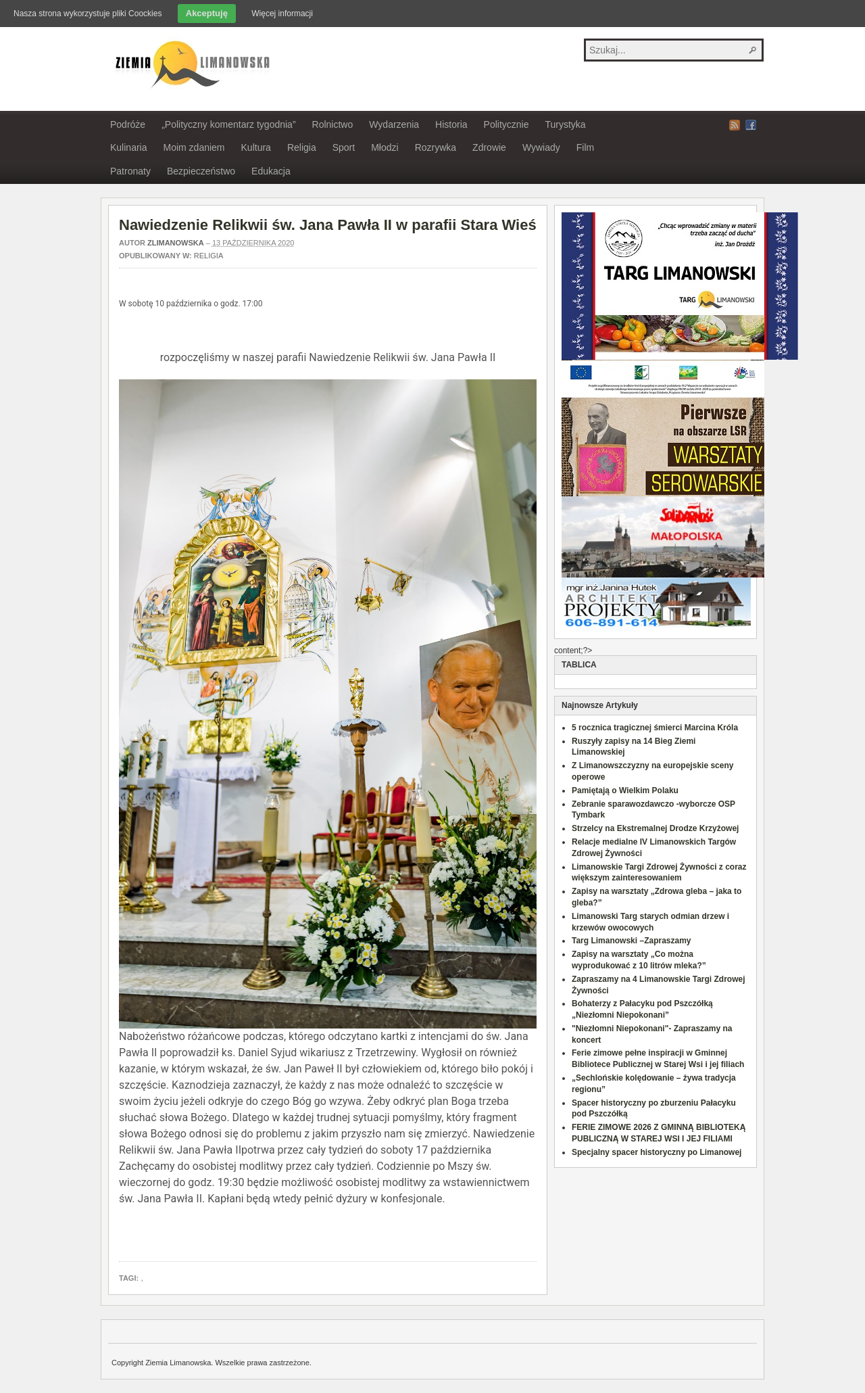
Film (585, 147)
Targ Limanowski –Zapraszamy (631, 940)
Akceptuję (207, 13)
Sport (343, 147)
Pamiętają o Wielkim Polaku (625, 790)
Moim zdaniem (193, 147)
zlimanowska (175, 243)
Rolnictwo (332, 124)
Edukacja (271, 171)
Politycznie (506, 124)
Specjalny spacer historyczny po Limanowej (656, 1152)
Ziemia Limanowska (190, 63)
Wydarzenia (394, 124)
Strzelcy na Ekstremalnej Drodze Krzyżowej (655, 828)
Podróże (127, 124)
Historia (451, 124)
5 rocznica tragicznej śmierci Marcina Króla (655, 727)
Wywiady (541, 147)
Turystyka (565, 124)
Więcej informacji (282, 13)
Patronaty (130, 171)
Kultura (256, 147)
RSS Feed (734, 125)
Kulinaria (128, 147)
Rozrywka (435, 147)
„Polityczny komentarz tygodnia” (228, 124)
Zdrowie (489, 147)
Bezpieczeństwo (201, 171)
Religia (301, 147)
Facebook (750, 125)
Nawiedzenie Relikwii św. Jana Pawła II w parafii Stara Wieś (328, 224)
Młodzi (384, 147)
